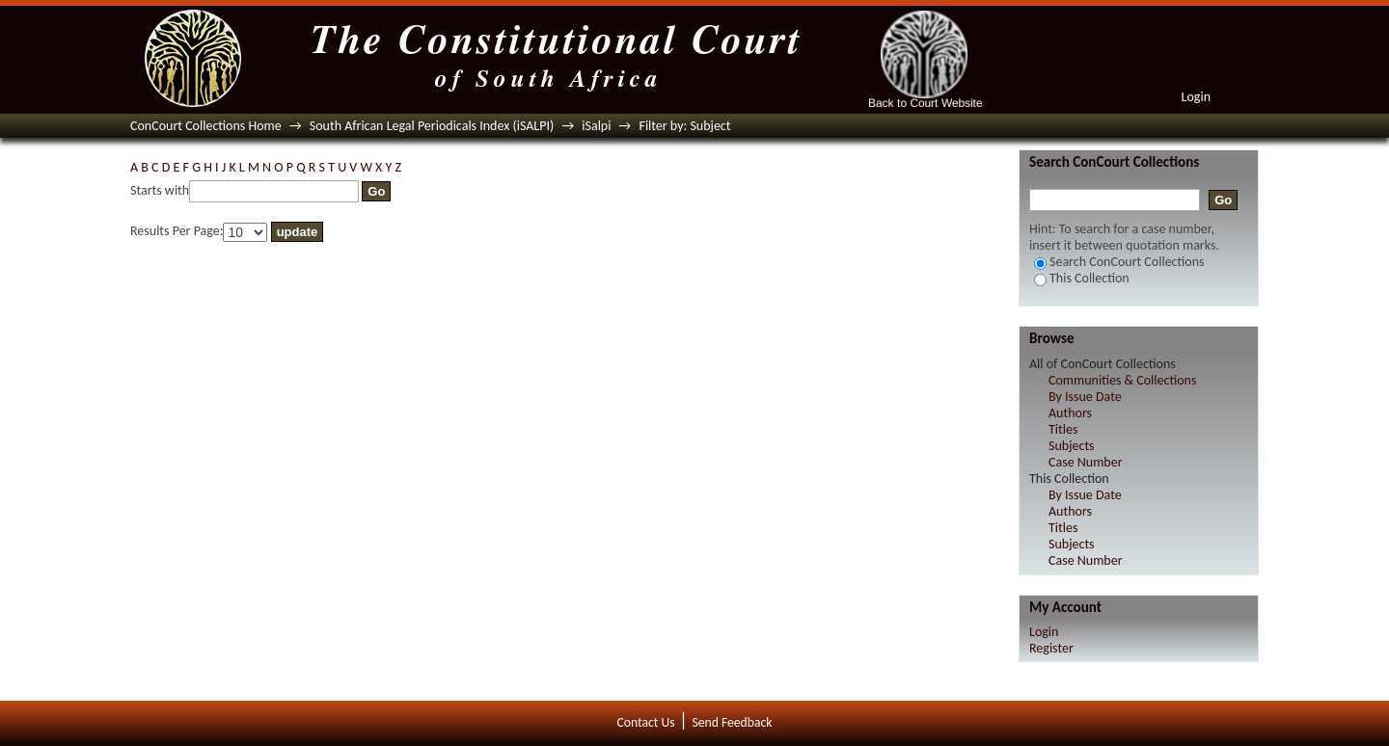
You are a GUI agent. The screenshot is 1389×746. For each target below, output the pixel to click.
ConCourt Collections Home (206, 126)
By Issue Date (1085, 396)
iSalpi (596, 126)
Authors (1070, 413)
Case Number (1086, 462)
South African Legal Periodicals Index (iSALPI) (432, 126)
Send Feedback (732, 722)
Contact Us (646, 722)
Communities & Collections (1122, 380)
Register (1051, 648)
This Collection (1082, 278)
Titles (1063, 429)
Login (1196, 97)
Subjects (1072, 446)
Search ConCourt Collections (1119, 261)
